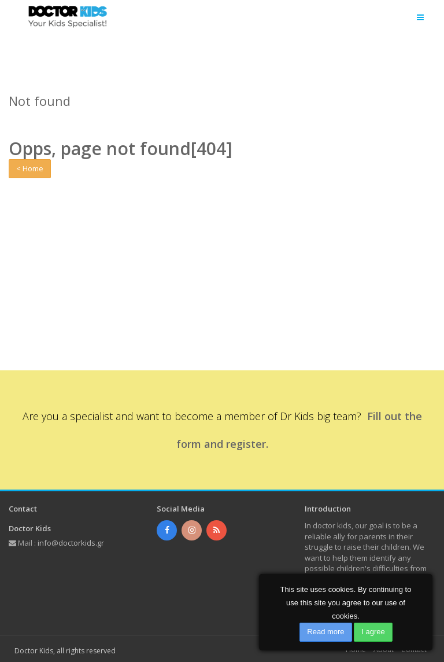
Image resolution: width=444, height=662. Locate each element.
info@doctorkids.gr (71, 543)
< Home (29, 168)
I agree (372, 631)
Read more (325, 631)
